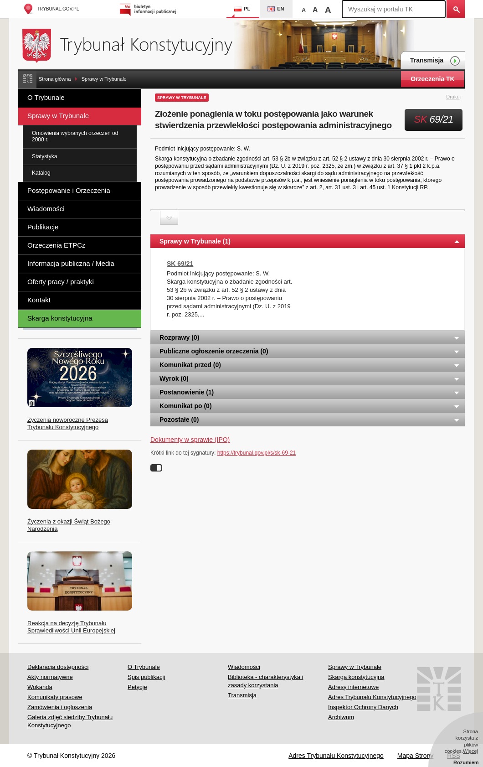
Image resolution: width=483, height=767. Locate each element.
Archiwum (341, 717)
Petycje (137, 687)
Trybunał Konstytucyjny (132, 44)
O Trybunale (46, 97)
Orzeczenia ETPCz (56, 245)
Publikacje (42, 227)
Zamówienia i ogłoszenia (59, 707)
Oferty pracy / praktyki (60, 281)
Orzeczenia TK (432, 79)
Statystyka (44, 156)
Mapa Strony (415, 755)
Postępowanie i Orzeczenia (68, 190)
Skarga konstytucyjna (59, 318)
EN (275, 8)
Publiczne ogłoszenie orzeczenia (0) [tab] (309, 351)
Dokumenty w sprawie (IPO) (190, 439)
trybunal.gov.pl (51, 9)
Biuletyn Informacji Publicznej (149, 9)
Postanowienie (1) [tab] (309, 392)
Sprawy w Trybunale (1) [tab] (309, 241)
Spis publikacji (146, 677)
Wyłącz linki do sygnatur (156, 468)
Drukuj (458, 97)
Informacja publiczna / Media (70, 263)
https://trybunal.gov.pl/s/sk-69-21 (256, 453)
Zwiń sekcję (169, 218)
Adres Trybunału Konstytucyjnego (372, 697)
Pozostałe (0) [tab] (309, 419)
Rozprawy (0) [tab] (309, 337)
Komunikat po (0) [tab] (309, 405)
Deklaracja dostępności (57, 666)
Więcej (470, 751)
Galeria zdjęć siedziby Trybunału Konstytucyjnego (70, 721)
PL (242, 8)
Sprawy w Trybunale (104, 79)
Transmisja (435, 61)
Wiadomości (46, 208)
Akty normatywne (50, 677)
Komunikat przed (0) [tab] (309, 364)
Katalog (41, 173)
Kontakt (39, 300)
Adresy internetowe (353, 687)
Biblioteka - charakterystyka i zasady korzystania (265, 681)
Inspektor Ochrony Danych (363, 707)
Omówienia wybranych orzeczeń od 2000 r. (75, 136)
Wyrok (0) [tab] (309, 378)
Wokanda (39, 687)
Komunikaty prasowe (54, 697)
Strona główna (55, 79)
